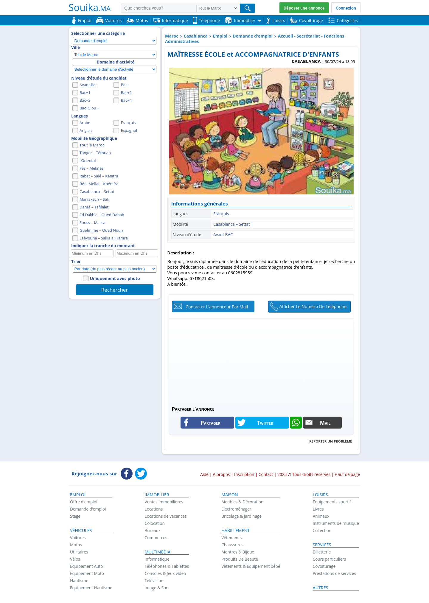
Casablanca (196, 36)
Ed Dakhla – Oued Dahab (102, 214)
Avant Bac (88, 84)
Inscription (244, 474)
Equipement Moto (87, 573)
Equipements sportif (332, 502)
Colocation (155, 523)
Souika (90, 7)
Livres (318, 509)
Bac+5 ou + (89, 108)
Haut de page (347, 474)
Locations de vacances (166, 516)
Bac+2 (126, 92)
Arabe (85, 122)
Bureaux (153, 530)
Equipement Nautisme (91, 587)
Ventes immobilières (164, 502)
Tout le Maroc (92, 145)
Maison (229, 494)
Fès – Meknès (91, 168)
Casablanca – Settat (97, 191)
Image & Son (157, 587)
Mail (325, 422)
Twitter (265, 422)
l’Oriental (88, 160)
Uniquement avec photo (115, 278)
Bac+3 (85, 100)
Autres (320, 587)
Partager (210, 422)
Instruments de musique (336, 523)
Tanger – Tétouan (95, 152)
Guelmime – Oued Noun (101, 230)
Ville (75, 47)
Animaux (321, 516)
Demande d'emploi (253, 36)
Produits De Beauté (239, 559)
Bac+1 (85, 92)
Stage (75, 516)
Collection (322, 530)
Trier (76, 261)
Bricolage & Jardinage (241, 516)
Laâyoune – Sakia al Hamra (104, 238)
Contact (266, 474)
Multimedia (158, 552)
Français (128, 122)
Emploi (220, 36)
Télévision (154, 580)
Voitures (78, 537)
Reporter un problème (330, 441)
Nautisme (79, 580)
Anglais (86, 130)
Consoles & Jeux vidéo (165, 573)
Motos (76, 545)
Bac (124, 84)
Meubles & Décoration (242, 502)
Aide (204, 474)
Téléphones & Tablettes (167, 566)
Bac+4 (126, 100)
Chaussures (232, 545)
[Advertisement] (261, 360)
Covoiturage (324, 566)
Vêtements (231, 537)
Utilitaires (79, 552)
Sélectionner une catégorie (98, 33)
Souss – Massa (92, 222)
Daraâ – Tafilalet (94, 207)
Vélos (75, 559)
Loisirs (320, 494)
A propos (221, 474)
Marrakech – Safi (94, 199)
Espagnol (129, 130)
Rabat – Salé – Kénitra (99, 176)
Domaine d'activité (116, 62)
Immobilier (157, 494)
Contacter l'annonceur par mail (217, 307)
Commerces (156, 537)
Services (322, 545)
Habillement (235, 530)
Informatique (157, 559)
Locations (154, 509)
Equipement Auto (86, 566)
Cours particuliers (329, 559)
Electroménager (236, 509)
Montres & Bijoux (237, 552)
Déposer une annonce (304, 8)
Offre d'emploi (83, 502)
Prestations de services (334, 573)
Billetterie (322, 552)
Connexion (346, 8)
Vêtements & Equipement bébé (250, 566)
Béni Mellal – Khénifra (99, 183)
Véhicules (81, 530)
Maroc (171, 36)
